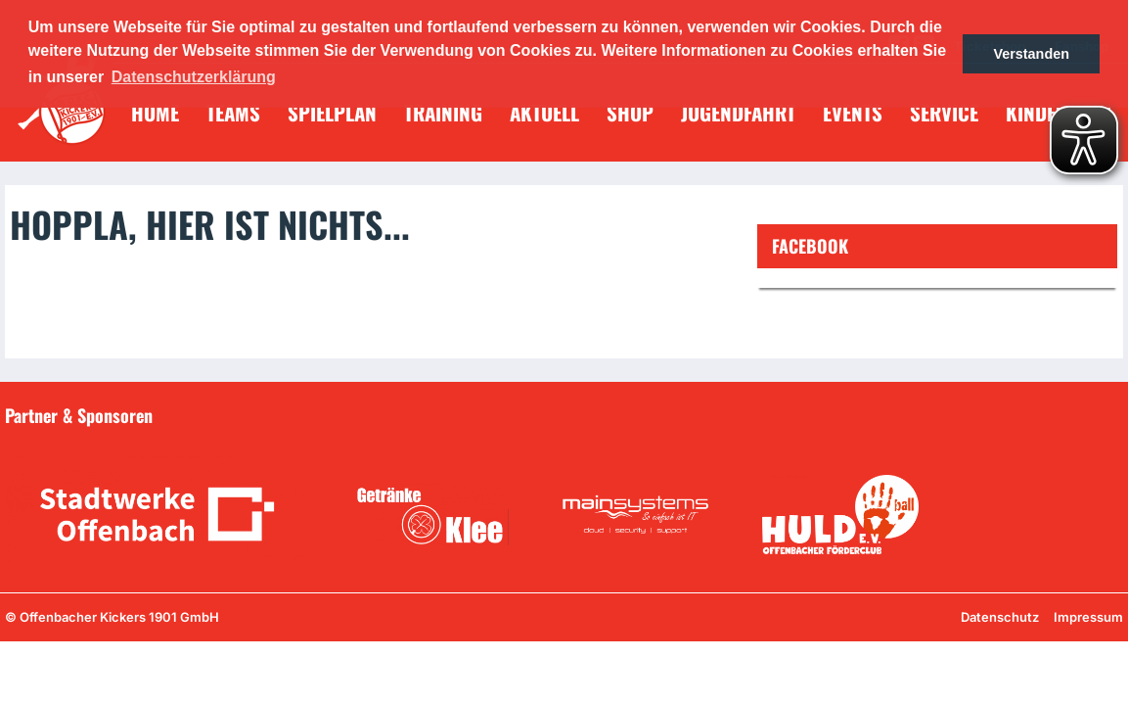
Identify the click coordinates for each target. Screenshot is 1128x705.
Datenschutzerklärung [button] (194, 77)
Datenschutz (1000, 617)
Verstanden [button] (1031, 54)
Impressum (1088, 617)
